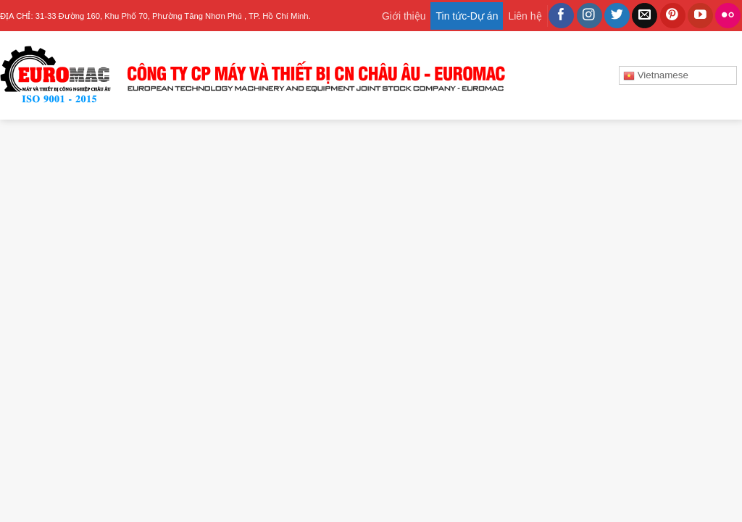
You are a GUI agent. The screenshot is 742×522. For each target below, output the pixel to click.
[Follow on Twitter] (617, 16)
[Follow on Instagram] (589, 16)
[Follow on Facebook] (561, 16)
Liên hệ (524, 16)
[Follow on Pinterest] (672, 16)
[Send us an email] (644, 16)
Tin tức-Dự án (466, 16)
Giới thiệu (404, 16)
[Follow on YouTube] (700, 16)
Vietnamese (655, 75)
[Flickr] (728, 16)
